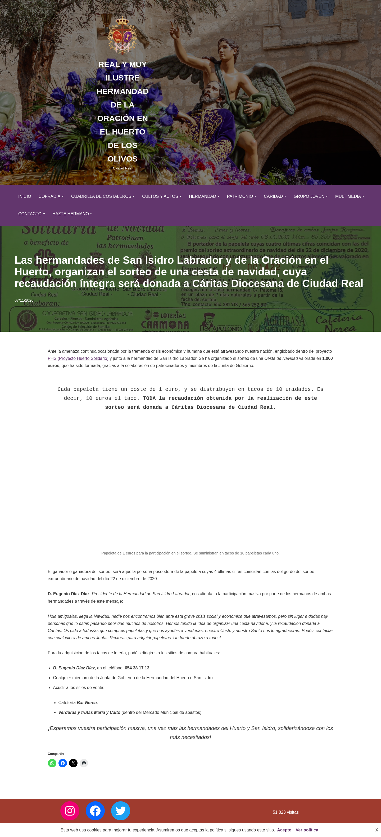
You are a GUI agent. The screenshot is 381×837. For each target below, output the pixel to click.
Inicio (24, 196)
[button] (63, 196)
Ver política (307, 830)
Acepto (284, 830)
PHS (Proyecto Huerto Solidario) (78, 358)
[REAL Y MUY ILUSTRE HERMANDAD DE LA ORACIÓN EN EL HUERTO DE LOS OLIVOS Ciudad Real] (123, 93)
